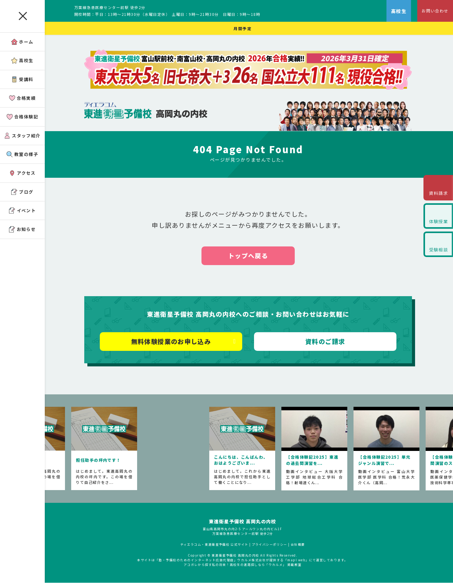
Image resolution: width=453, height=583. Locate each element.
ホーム (22, 42)
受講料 (22, 81)
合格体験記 (22, 119)
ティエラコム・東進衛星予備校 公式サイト (214, 545)
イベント (22, 216)
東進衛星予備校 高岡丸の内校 (243, 522)
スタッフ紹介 (22, 138)
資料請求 (437, 194)
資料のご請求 (326, 342)
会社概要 (299, 545)
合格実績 (22, 100)
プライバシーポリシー (270, 545)
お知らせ (22, 235)
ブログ (22, 196)
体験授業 (437, 225)
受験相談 (437, 255)
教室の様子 (22, 158)
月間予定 (243, 28)
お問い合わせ (433, 11)
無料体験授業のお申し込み (172, 342)
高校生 (22, 61)
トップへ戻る (249, 256)
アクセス (22, 177)
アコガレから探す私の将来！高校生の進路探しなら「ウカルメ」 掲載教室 (243, 565)
